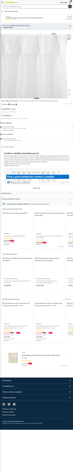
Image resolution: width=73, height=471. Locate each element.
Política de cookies (8, 426)
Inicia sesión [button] (63, 2)
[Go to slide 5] (38, 297)
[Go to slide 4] (37, 297)
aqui (18, 160)
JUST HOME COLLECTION (9, 99)
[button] (36, 7)
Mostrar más (36, 183)
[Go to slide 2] (34, 297)
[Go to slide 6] (40, 297)
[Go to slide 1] (33, 248)
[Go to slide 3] (35, 297)
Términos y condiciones (9, 423)
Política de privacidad (8, 429)
